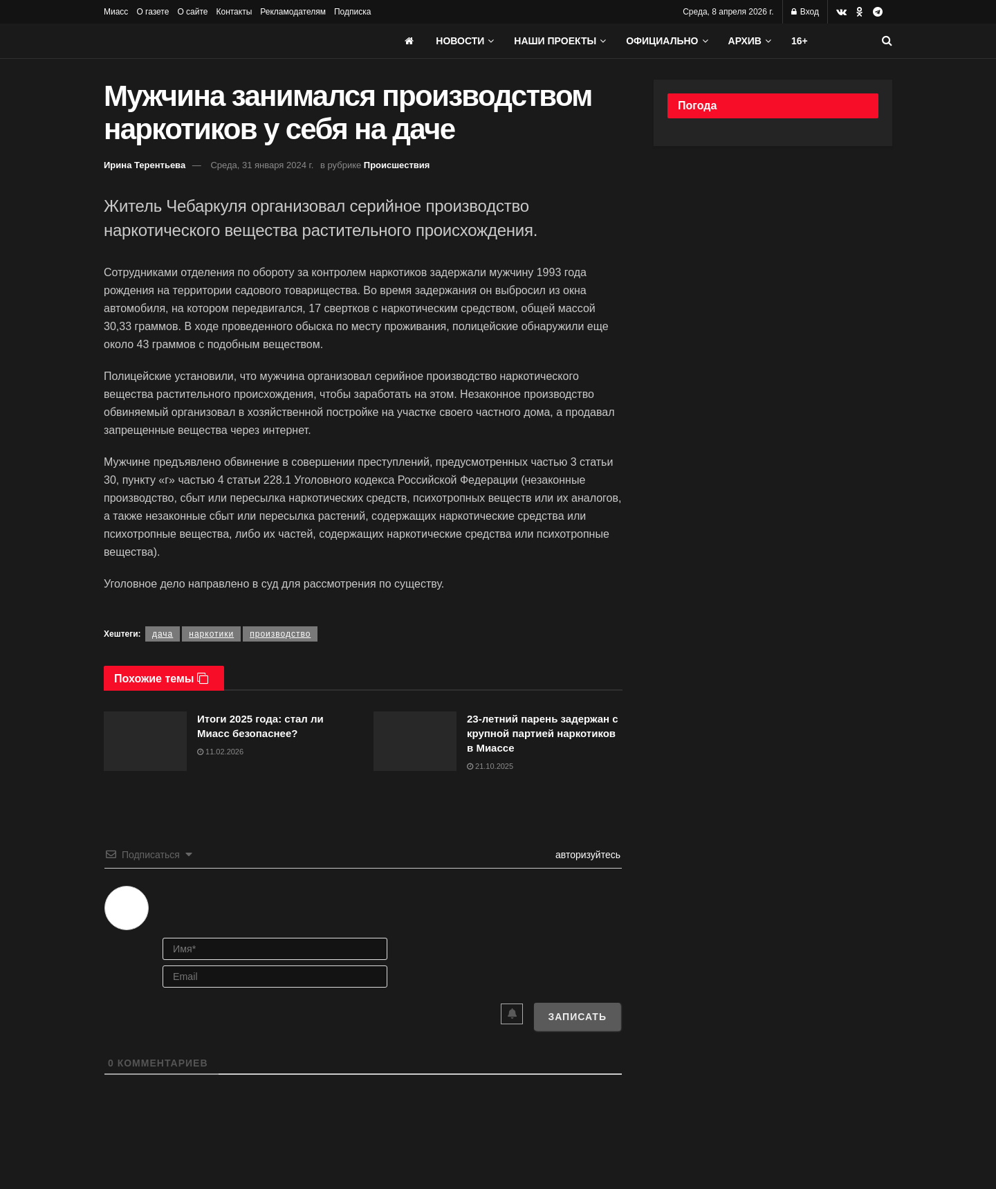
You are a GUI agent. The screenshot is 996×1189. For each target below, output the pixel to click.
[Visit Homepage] (207, 41)
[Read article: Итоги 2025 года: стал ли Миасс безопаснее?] (145, 741)
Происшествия (397, 165)
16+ (799, 40)
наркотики (211, 634)
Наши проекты (555, 40)
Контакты (234, 12)
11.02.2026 (220, 751)
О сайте (192, 12)
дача (162, 634)
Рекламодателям (293, 12)
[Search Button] (887, 41)
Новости (460, 40)
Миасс (116, 12)
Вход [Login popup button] (805, 12)
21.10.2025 (490, 766)
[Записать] (577, 1017)
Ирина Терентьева (144, 165)
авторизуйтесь (586, 854)
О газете (152, 12)
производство (280, 634)
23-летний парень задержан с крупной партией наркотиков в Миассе (542, 733)
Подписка (352, 12)
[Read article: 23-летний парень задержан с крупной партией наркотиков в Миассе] (415, 741)
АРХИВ (745, 40)
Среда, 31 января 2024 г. (261, 165)
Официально (662, 40)
